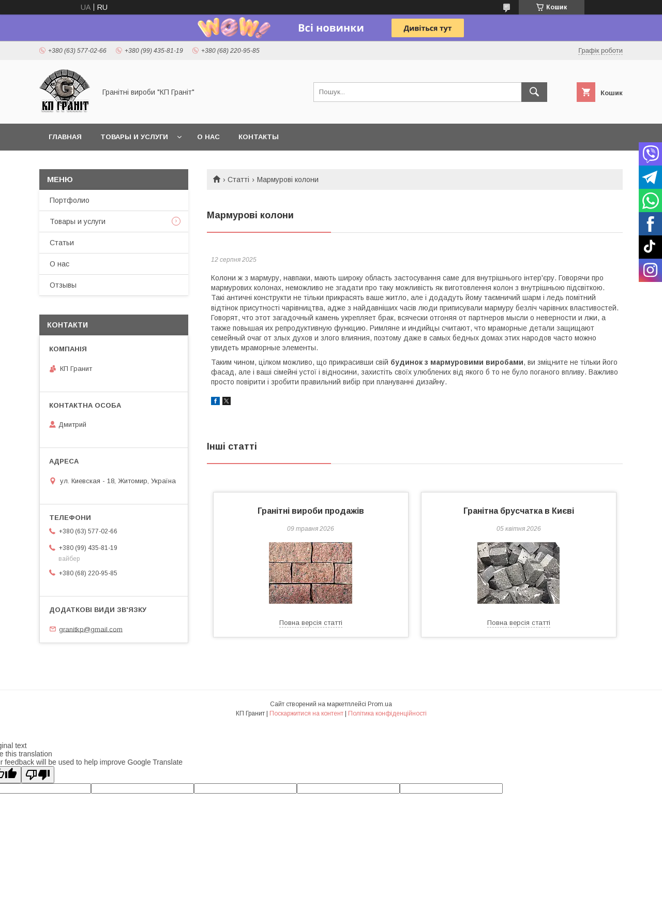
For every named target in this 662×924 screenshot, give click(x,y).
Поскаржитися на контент (306, 713)
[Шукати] (534, 92)
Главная (65, 137)
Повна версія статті (310, 623)
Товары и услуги (134, 137)
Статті (238, 179)
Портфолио (69, 200)
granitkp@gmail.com (91, 629)
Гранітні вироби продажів (311, 510)
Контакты (258, 137)
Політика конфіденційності (387, 713)
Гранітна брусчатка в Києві (518, 510)
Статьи (62, 243)
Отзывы (63, 285)
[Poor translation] (37, 774)
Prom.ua (380, 704)
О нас (208, 137)
